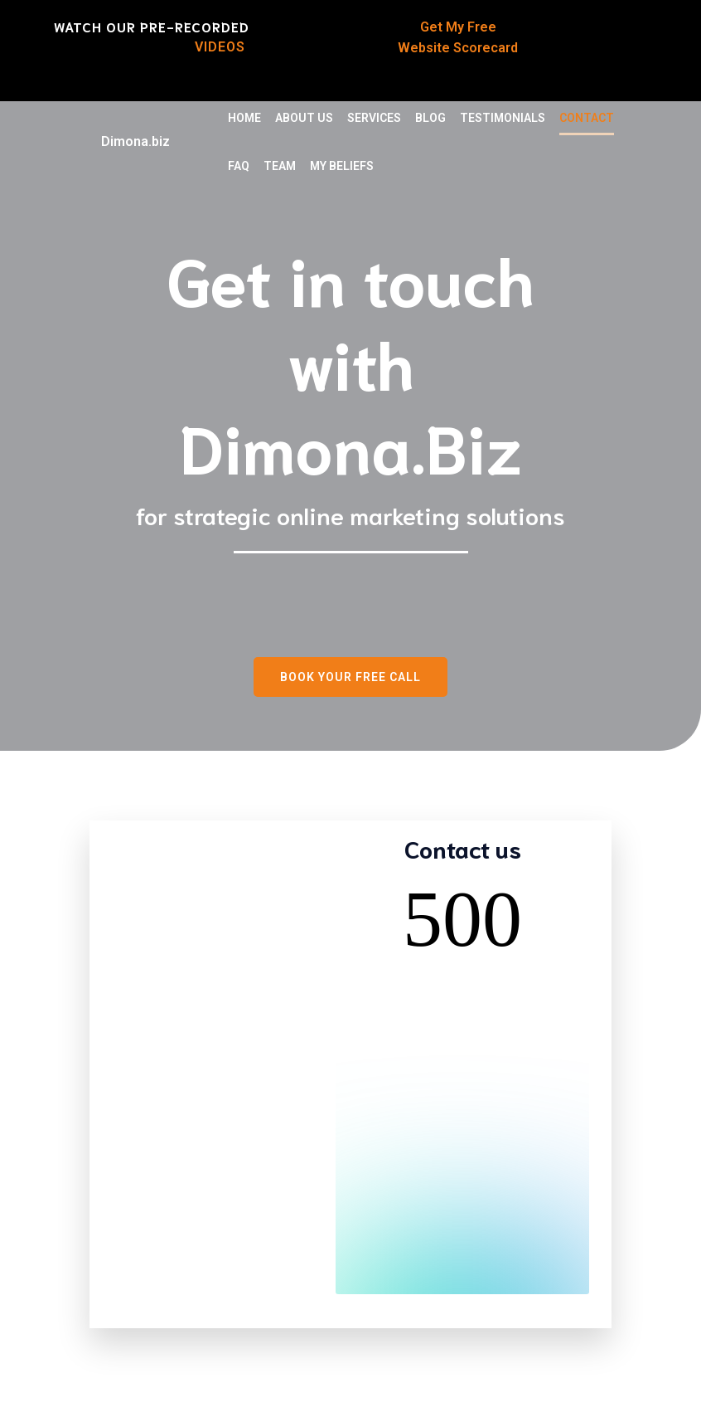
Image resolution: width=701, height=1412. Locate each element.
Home (244, 117)
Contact (586, 117)
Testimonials (502, 117)
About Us (304, 117)
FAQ (238, 166)
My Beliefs (342, 166)
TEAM (279, 166)
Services (374, 117)
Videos (222, 47)
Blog (430, 117)
